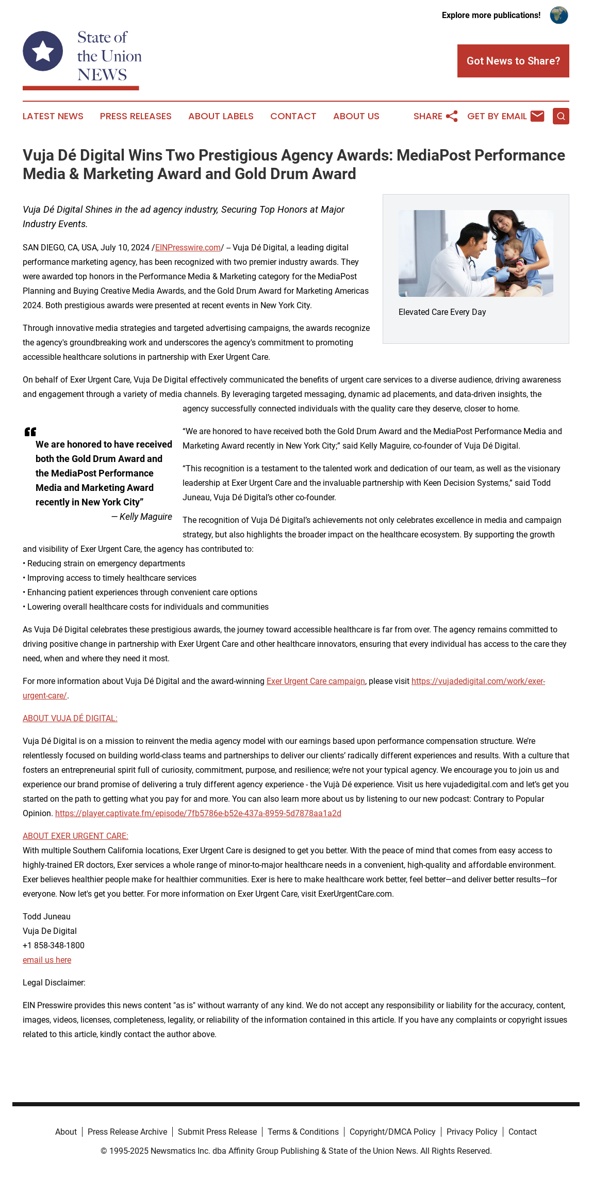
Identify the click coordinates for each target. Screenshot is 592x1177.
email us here (47, 960)
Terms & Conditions (303, 1132)
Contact (293, 116)
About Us (356, 116)
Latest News (53, 116)
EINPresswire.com (188, 247)
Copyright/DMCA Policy (393, 1132)
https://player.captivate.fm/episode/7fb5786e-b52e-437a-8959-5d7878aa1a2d (198, 813)
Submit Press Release (217, 1132)
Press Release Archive (127, 1132)
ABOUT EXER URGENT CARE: (75, 836)
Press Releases (136, 116)
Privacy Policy (472, 1132)
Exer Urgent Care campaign (316, 681)
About (66, 1132)
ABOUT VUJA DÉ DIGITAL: (70, 718)
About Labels (221, 116)
